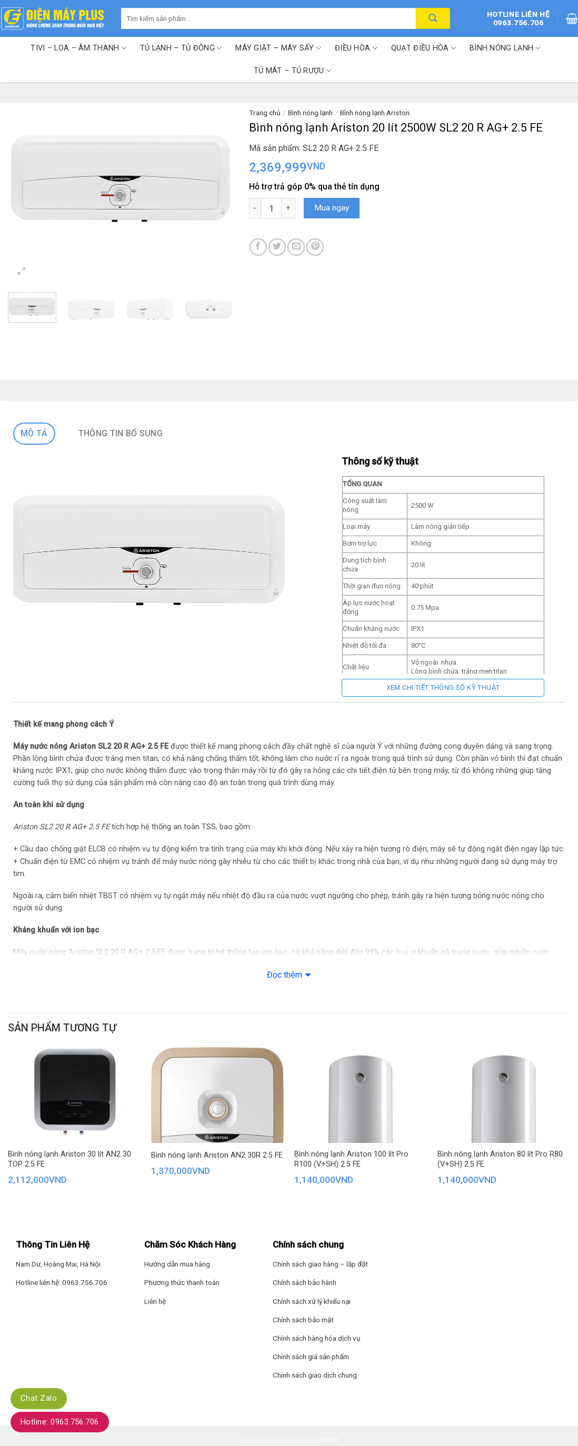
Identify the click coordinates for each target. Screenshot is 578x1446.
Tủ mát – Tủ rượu (292, 71)
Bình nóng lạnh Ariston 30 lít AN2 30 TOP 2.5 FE (69, 1159)
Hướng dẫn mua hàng (177, 1264)
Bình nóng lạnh (505, 48)
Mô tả (34, 433)
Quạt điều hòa (423, 48)
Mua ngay (331, 208)
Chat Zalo (39, 1398)
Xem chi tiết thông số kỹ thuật (443, 687)
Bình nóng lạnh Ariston (375, 112)
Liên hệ (155, 1301)
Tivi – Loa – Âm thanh (78, 48)
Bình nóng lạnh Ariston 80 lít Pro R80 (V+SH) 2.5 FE (500, 1159)
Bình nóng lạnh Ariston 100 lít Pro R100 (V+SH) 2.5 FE (351, 1159)
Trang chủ (265, 112)
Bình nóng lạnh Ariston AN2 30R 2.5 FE (217, 1155)
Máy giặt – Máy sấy (278, 48)
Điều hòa (356, 48)
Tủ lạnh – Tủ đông (181, 48)
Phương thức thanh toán (182, 1282)
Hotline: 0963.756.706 (60, 1422)
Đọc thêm (284, 975)
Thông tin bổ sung (120, 433)
